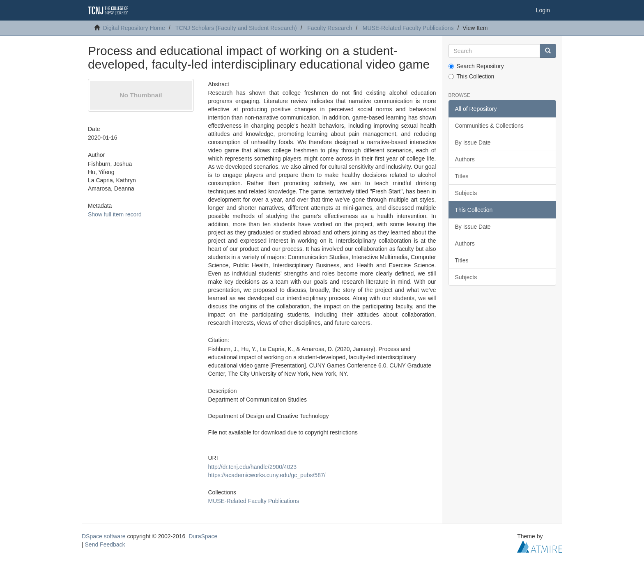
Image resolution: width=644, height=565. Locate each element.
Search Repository (476, 66)
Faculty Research (329, 28)
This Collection (471, 76)
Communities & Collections (489, 125)
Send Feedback (105, 544)
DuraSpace (203, 536)
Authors (465, 159)
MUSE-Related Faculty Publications (408, 28)
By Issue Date (473, 142)
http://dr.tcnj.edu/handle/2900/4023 (252, 467)
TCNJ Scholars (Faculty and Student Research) (236, 28)
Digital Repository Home (134, 28)
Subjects (466, 193)
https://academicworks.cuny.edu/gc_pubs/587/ (266, 475)
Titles (462, 176)
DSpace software (104, 536)
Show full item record (115, 214)
